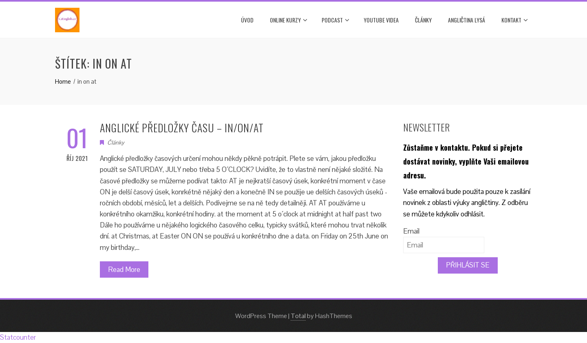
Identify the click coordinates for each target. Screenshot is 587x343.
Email (411, 231)
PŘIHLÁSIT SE (468, 265)
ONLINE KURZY (288, 20)
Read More (124, 269)
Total (298, 316)
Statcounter (18, 337)
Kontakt (514, 20)
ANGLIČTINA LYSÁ (466, 20)
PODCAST (335, 20)
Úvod (247, 20)
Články (423, 20)
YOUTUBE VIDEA (381, 20)
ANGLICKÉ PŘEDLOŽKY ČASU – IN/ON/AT (182, 128)
